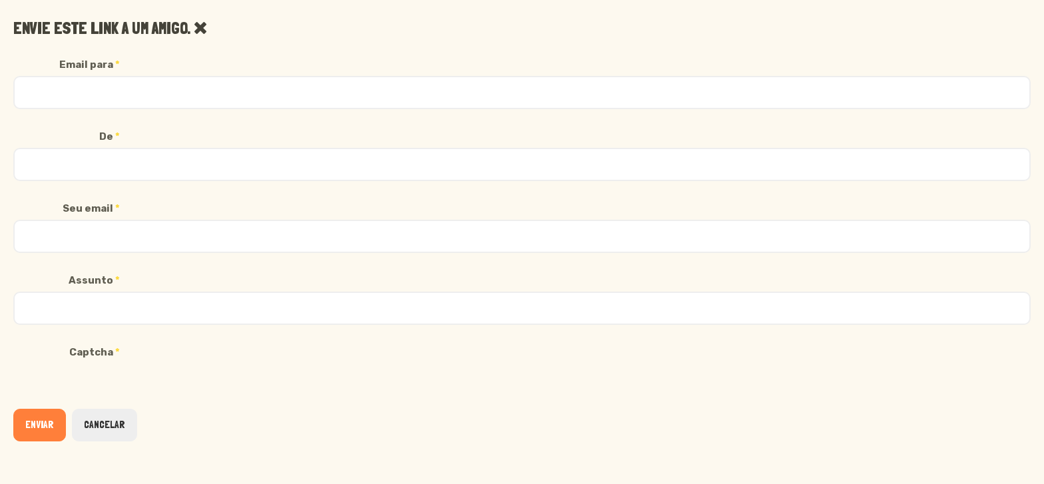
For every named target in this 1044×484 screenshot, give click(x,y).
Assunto (94, 280)
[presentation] (114, 389)
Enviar (39, 425)
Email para (89, 65)
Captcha (94, 352)
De (109, 136)
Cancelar (104, 425)
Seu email (91, 208)
